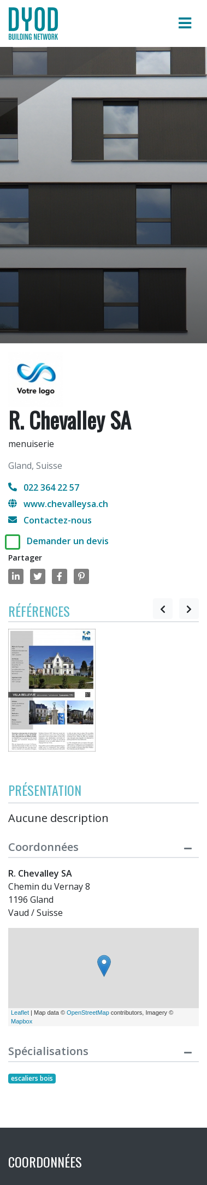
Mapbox (21, 1021)
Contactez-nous (50, 520)
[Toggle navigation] (184, 23)
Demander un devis (68, 541)
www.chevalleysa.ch (58, 504)
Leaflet (20, 1012)
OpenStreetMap (88, 1012)
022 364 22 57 (43, 487)
